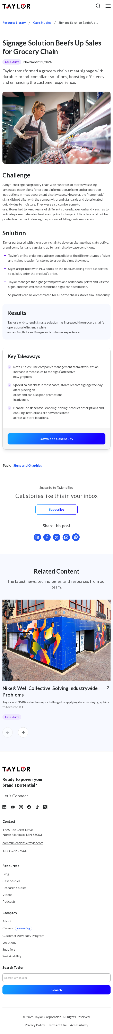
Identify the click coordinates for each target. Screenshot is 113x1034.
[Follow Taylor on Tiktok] (37, 806)
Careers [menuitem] (17, 928)
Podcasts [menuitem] (9, 901)
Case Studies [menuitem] (11, 881)
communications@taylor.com (22, 843)
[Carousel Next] (23, 732)
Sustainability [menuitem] (11, 956)
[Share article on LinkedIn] (37, 537)
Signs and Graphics (27, 465)
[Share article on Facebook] (47, 537)
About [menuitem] (6, 921)
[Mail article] (66, 537)
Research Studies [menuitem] (14, 888)
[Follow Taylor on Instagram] (21, 806)
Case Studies (42, 22)
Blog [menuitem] (5, 874)
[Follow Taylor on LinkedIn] (4, 806)
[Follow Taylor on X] (45, 806)
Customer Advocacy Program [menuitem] (23, 935)
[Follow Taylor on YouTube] (13, 806)
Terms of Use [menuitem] (57, 1025)
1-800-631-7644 (14, 851)
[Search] (56, 977)
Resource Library (14, 22)
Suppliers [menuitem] (8, 949)
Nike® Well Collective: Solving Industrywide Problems (50, 691)
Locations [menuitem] (9, 942)
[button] (98, 6)
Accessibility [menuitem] (79, 1025)
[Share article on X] (56, 537)
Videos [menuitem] (7, 895)
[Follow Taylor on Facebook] (29, 806)
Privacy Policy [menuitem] (35, 1025)
